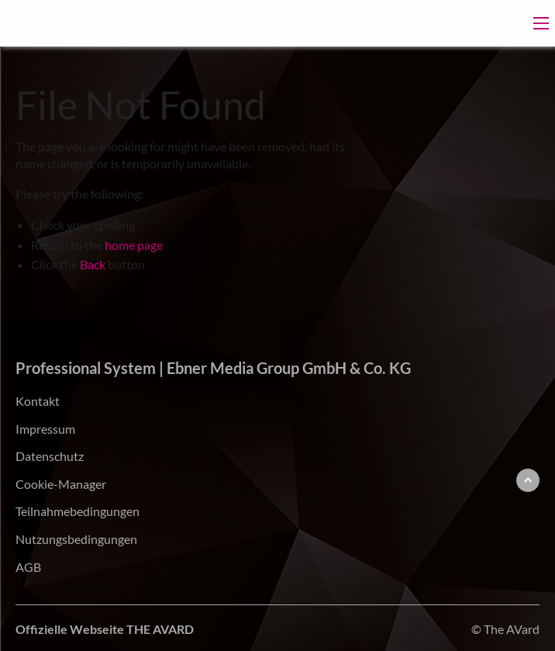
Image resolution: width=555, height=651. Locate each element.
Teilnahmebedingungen (78, 511)
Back (92, 264)
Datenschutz (50, 455)
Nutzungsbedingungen (76, 539)
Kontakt (38, 400)
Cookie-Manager (61, 483)
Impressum (45, 428)
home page (134, 244)
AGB (28, 566)
